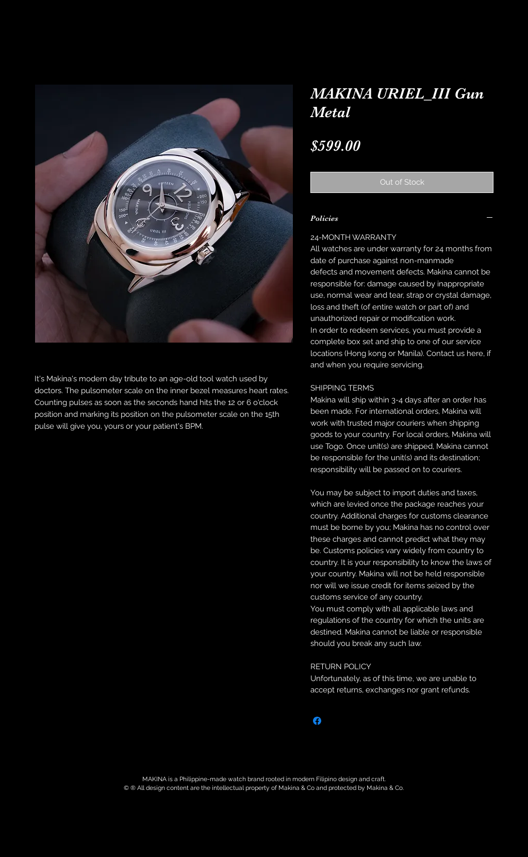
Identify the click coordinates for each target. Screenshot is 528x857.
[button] (149, 28)
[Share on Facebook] (317, 721)
